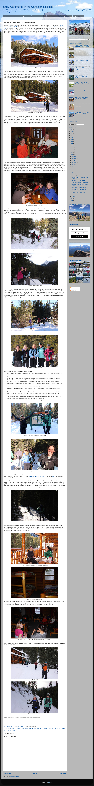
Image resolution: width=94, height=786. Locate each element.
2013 (72, 154)
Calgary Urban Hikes (67, 16)
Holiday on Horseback (48, 728)
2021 (72, 139)
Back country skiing (20, 728)
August (73, 164)
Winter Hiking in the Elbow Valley (79, 187)
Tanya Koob (21, 726)
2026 (72, 129)
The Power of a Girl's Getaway (78, 180)
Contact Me (16, 16)
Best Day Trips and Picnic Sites (54, 16)
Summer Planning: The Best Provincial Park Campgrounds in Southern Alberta (82, 84)
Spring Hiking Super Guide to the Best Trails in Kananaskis (82, 113)
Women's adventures (10, 730)
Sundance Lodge (57, 728)
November (74, 158)
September (74, 162)
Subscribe (79, 236)
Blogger (49, 782)
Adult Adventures (11, 728)
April (73, 172)
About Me (10, 16)
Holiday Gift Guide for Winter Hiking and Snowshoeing (81, 68)
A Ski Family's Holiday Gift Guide (82, 90)
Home (35, 773)
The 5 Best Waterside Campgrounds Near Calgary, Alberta (81, 76)
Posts (72, 287)
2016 (72, 149)
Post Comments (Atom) (15, 776)
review (54, 476)
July (73, 166)
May (73, 170)
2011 (72, 200)
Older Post (62, 773)
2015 (72, 150)
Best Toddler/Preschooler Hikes (39, 16)
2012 (72, 198)
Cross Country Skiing (38, 728)
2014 (72, 152)
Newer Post (7, 773)
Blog (5, 16)
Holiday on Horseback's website (36, 476)
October (74, 160)
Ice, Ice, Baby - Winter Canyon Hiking (80, 182)
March (73, 173)
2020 (72, 141)
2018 (72, 145)
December (74, 156)
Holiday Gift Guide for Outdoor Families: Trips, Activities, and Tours (81, 98)
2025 (72, 131)
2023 (72, 135)
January (74, 196)
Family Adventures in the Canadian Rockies (27, 6)
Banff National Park (29, 728)
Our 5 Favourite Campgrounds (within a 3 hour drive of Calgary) (82, 46)
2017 (72, 147)
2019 (72, 143)
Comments (73, 290)
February (74, 175)
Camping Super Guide (78, 16)
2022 (72, 137)
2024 (72, 133)
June (73, 168)
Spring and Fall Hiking (25, 16)
